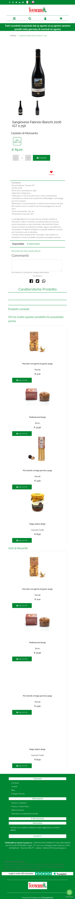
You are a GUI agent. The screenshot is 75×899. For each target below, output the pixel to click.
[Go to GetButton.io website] (69, 896)
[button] (37, 73)
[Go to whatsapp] (69, 892)
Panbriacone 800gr (37, 417)
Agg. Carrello (22, 380)
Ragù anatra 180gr (37, 524)
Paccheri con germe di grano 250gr (37, 364)
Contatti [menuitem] (14, 786)
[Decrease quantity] (16, 158)
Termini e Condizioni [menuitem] (18, 803)
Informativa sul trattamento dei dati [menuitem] (24, 814)
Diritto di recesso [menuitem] (17, 810)
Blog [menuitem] (13, 790)
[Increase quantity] (28, 158)
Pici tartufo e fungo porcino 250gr (37, 470)
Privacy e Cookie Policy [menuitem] (20, 806)
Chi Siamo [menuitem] (15, 783)
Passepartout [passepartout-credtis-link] (47, 897)
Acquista (42, 158)
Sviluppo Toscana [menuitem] (18, 794)
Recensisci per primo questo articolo (26, 251)
